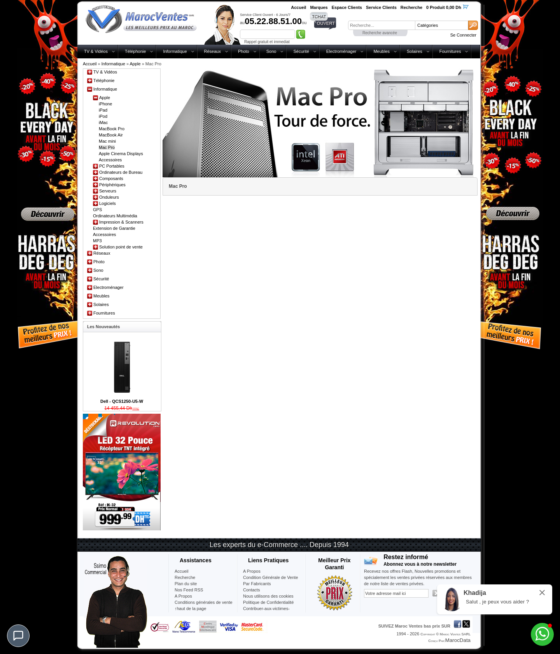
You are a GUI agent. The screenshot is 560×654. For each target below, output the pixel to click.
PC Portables (111, 166)
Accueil (89, 63)
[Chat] (18, 635)
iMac (103, 122)
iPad (103, 110)
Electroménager (341, 51)
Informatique (175, 51)
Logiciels (107, 203)
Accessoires (110, 159)
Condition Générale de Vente (270, 577)
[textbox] (381, 25)
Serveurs (107, 191)
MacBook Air (111, 135)
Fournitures (450, 51)
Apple (135, 63)
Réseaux (212, 51)
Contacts (251, 590)
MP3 (97, 240)
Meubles (381, 51)
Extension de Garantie (114, 228)
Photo (243, 51)
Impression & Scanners (121, 222)
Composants (111, 178)
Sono (271, 51)
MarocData (458, 640)
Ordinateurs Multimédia (115, 215)
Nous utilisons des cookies (268, 596)
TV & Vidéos (96, 51)
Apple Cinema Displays (121, 153)
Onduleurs (109, 197)
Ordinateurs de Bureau (120, 172)
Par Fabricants (257, 583)
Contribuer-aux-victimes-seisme (266, 611)
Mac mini (107, 141)
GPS (97, 209)
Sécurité (301, 51)
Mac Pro (107, 147)
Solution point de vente (121, 247)
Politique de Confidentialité (268, 602)
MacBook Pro (111, 128)
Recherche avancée (379, 33)
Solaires (414, 51)
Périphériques (112, 184)
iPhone (105, 103)
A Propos (252, 571)
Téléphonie (135, 51)
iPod (103, 116)
